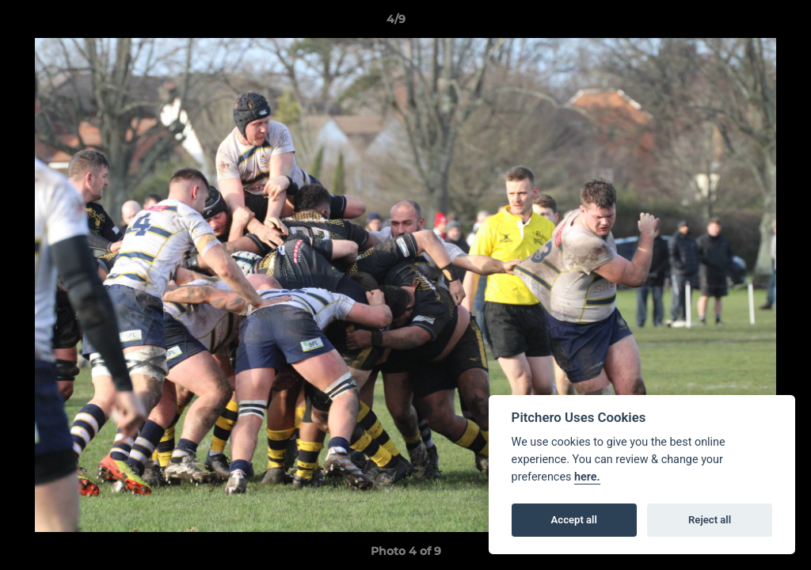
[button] (744, 23)
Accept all (574, 520)
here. (587, 477)
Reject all (709, 520)
